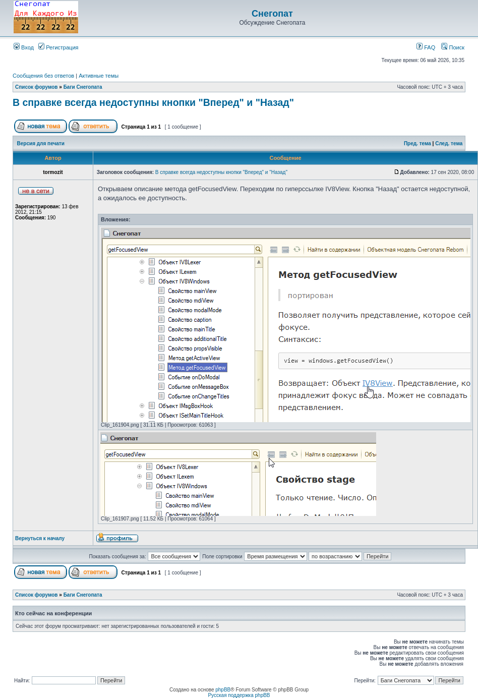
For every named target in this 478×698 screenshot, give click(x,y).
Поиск (452, 47)
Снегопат (272, 14)
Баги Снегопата (83, 87)
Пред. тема (417, 143)
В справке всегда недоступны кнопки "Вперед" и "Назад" (153, 102)
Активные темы (98, 76)
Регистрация (58, 47)
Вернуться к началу (40, 538)
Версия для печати (41, 143)
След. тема (448, 143)
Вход (24, 47)
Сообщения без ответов (43, 76)
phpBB (222, 689)
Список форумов (36, 87)
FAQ (425, 47)
